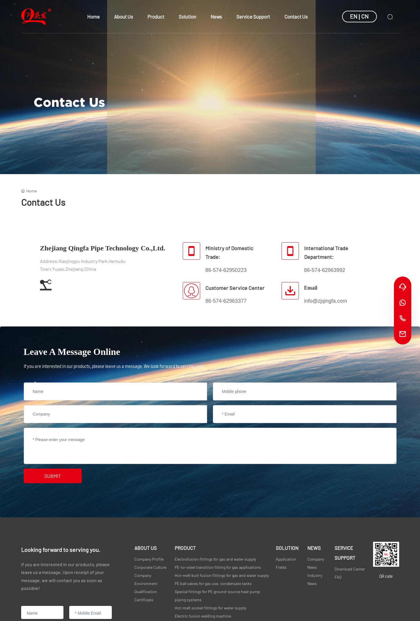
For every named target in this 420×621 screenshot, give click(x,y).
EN (353, 16)
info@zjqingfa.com (325, 301)
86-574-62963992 (324, 270)
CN (365, 16)
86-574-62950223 (225, 270)
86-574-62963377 (225, 301)
